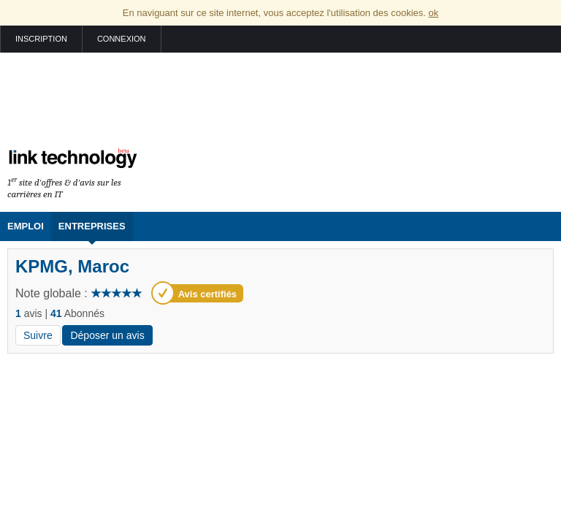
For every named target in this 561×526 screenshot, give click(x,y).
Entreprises (92, 226)
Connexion (121, 38)
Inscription (41, 38)
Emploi (25, 226)
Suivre (38, 335)
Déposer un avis (107, 335)
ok (433, 12)
